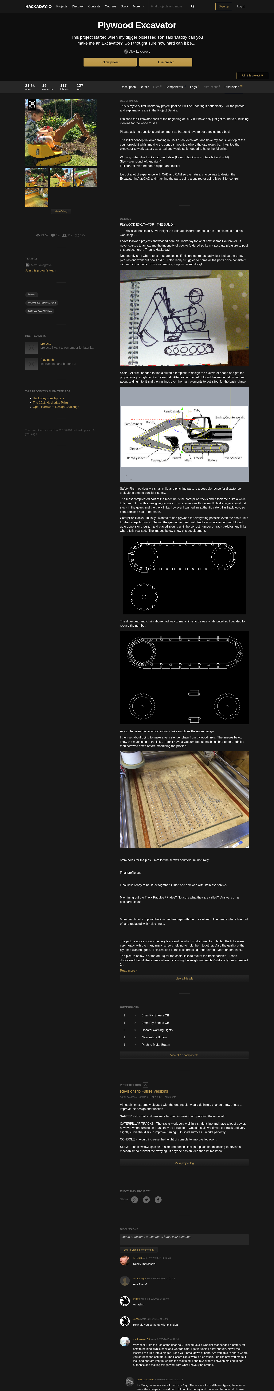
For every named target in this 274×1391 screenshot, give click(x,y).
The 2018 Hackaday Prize (32, 105)
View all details (184, 978)
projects (46, 343)
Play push (47, 359)
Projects (61, 6)
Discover (78, 6)
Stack (124, 6)
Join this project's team (40, 270)
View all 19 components (184, 1055)
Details (144, 87)
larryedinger (139, 1278)
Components (176, 87)
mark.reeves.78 (141, 1339)
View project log (184, 1163)
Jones (136, 1318)
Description (128, 87)
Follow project (110, 62)
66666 (136, 1298)
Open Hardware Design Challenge (56, 406)
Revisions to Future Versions (144, 1091)
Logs (194, 87)
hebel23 (137, 1258)
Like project (166, 62)
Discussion (234, 87)
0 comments (169, 1097)
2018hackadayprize (40, 311)
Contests (94, 6)
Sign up (224, 6)
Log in (241, 6)
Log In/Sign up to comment (138, 1249)
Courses (110, 6)
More (140, 6)
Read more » (129, 970)
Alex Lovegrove (137, 52)
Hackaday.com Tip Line (48, 398)
